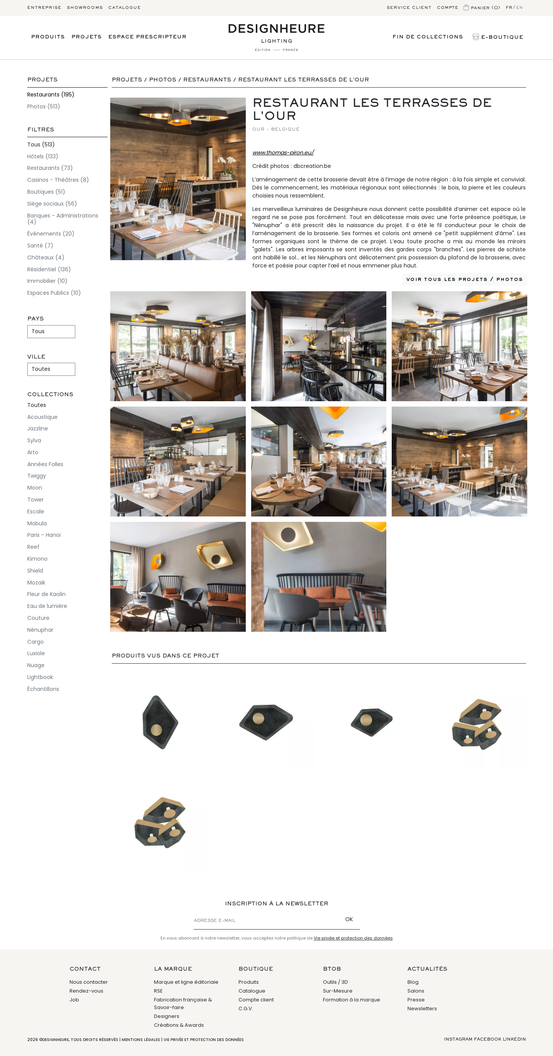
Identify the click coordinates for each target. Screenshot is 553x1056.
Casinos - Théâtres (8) (58, 180)
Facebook (487, 1039)
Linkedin (514, 1039)
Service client (409, 7)
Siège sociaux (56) (52, 204)
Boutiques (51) (46, 192)
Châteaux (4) (46, 257)
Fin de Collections (427, 37)
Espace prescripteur (147, 37)
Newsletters (422, 1008)
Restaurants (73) (50, 168)
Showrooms (85, 7)
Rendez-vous (86, 991)
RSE (158, 991)
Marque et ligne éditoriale (186, 982)
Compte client (256, 999)
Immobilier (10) (47, 281)
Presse (416, 999)
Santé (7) (40, 245)
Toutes (36, 405)
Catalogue (124, 7)
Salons (415, 991)
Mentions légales (141, 1040)
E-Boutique (497, 38)
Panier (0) (482, 8)
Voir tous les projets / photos (464, 279)
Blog (413, 982)
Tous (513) (41, 144)
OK (349, 919)
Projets (86, 37)
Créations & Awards (179, 1025)
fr (509, 7)
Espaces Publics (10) (54, 293)
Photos (162, 80)
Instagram (458, 1039)
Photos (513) (43, 106)
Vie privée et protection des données (353, 938)
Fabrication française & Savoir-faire (183, 1003)
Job (74, 999)
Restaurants (207, 80)
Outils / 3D (335, 982)
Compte (447, 7)
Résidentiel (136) (49, 269)
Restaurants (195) (51, 94)
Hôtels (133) (42, 156)
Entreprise (44, 7)
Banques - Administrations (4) (62, 219)
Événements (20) (51, 233)
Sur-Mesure (338, 991)
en (519, 7)
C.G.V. (245, 1008)
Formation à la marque (351, 999)
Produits (48, 37)
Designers (166, 1016)
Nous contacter (89, 982)
